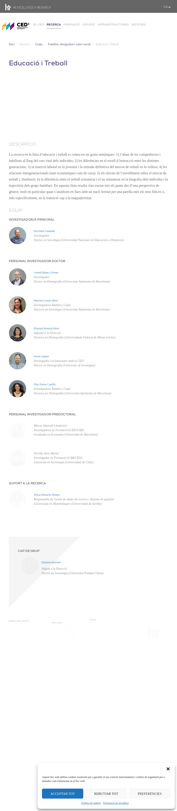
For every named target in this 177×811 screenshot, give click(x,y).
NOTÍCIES (138, 24)
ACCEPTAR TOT (62, 793)
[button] (168, 768)
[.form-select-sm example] (167, 7)
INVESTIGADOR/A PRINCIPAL (31, 220)
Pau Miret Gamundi (44, 231)
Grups (39, 44)
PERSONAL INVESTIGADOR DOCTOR (37, 261)
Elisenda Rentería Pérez (20, 363)
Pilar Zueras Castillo (19, 453)
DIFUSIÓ (89, 24)
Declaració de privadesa (116, 803)
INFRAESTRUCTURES (113, 24)
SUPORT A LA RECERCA (27, 587)
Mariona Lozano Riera (20, 317)
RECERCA (54, 24)
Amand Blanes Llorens (46, 272)
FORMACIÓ (72, 24)
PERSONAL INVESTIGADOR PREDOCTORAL (42, 483)
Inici (12, 44)
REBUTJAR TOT (106, 793)
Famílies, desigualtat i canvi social (69, 44)
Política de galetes (91, 803)
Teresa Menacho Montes (21, 615)
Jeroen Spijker (15, 408)
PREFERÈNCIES (150, 793)
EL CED (38, 24)
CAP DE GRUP (29, 672)
